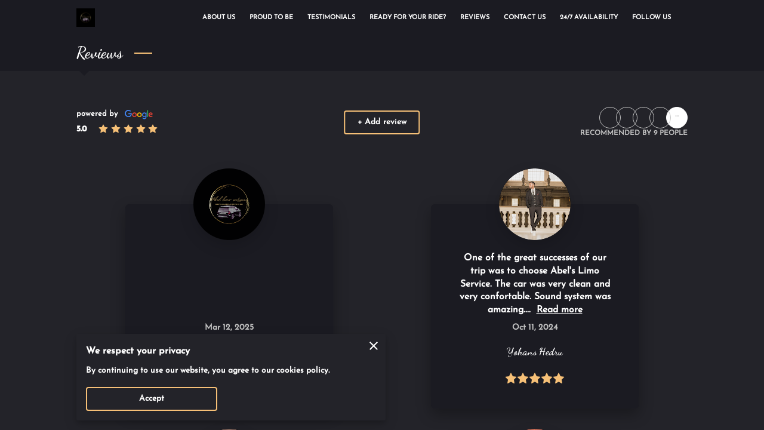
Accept (152, 399)
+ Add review (382, 122)
